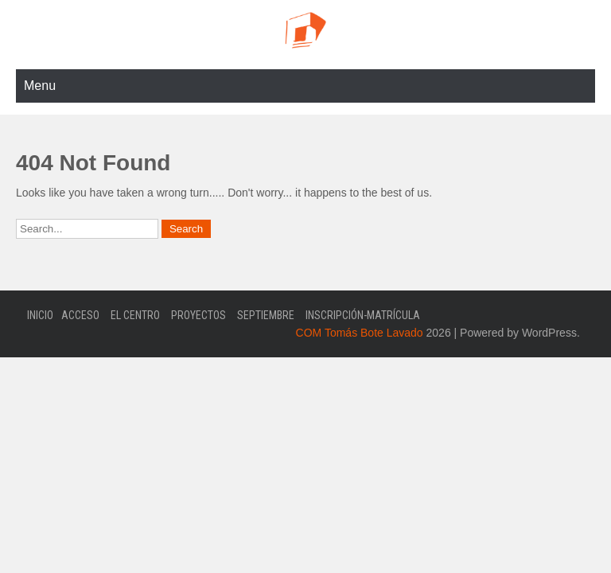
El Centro (135, 315)
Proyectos (198, 315)
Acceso (80, 315)
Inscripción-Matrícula (363, 315)
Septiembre (265, 315)
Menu (40, 85)
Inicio (40, 315)
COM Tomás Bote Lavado (359, 332)
